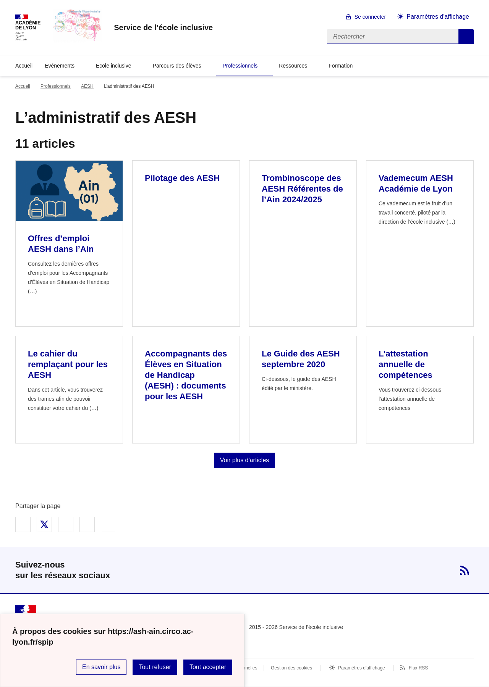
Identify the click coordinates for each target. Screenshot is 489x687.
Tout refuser (155, 667)
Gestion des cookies (291, 668)
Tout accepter (207, 667)
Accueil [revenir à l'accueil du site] (23, 66)
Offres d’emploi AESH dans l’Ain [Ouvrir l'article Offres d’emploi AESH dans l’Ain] (61, 244)
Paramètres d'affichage (361, 668)
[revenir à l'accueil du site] (163, 27)
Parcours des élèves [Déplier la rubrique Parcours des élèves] (177, 66)
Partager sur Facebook (23, 524)
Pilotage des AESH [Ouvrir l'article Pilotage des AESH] (182, 178)
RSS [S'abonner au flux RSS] (464, 570)
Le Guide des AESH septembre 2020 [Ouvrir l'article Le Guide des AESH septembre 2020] (301, 359)
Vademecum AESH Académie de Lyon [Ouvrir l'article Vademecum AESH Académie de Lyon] (416, 183)
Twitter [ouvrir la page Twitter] (440, 570)
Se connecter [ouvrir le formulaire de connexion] (370, 17)
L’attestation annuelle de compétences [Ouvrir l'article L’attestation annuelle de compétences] (405, 364)
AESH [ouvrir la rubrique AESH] (87, 86)
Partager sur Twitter (44, 524)
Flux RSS (418, 668)
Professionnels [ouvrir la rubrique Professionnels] (55, 86)
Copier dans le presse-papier (108, 524)
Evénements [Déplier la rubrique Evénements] (59, 66)
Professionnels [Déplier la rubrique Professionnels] (239, 66)
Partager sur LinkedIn (65, 524)
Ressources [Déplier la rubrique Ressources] (293, 66)
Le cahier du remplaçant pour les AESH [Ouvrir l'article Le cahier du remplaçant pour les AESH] (68, 364)
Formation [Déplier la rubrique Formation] (341, 66)
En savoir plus (101, 667)
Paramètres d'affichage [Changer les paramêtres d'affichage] (437, 16)
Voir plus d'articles (244, 460)
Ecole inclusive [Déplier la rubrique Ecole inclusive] (113, 66)
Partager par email (87, 524)
